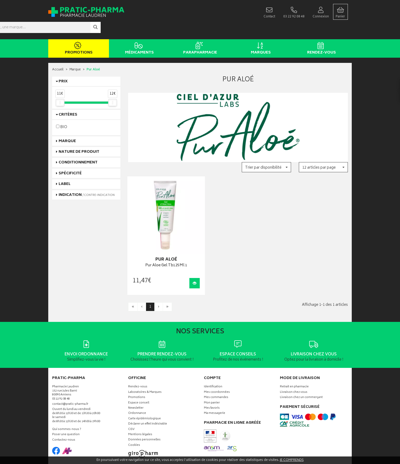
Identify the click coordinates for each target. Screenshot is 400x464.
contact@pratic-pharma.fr (70, 379)
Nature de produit (79, 136)
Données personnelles (144, 415)
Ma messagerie (214, 388)
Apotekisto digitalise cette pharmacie (256, 448)
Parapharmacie (199, 33)
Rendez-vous (320, 33)
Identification (213, 362)
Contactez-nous (63, 415)
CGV (131, 404)
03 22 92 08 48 (61, 374)
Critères (68, 99)
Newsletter (135, 383)
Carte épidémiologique (144, 394)
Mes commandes (216, 372)
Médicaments (138, 33)
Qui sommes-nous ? (66, 404)
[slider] (60, 87)
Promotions (77, 33)
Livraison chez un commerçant (301, 372)
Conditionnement (78, 147)
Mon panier (212, 378)
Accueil (58, 54)
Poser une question (66, 410)
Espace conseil (138, 378)
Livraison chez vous (293, 367)
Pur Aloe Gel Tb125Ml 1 (162, 241)
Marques (259, 33)
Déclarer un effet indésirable (147, 399)
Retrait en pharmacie (294, 362)
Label (65, 168)
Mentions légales (140, 410)
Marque (75, 54)
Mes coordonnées (217, 367)
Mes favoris (212, 383)
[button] (266, 152)
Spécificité (70, 158)
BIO (61, 111)
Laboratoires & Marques (145, 367)
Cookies (134, 420)
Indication (87, 179)
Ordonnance (137, 388)
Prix (63, 66)
